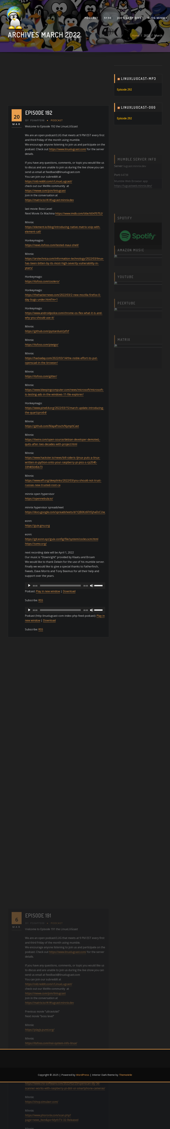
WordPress (82, 1074)
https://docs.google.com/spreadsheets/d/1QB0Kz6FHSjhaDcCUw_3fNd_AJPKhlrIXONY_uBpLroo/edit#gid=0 (91, 714)
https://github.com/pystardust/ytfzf (47, 533)
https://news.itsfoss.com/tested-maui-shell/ (52, 447)
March (158, 39)
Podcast (91, 17)
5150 (107, 17)
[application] (65, 787)
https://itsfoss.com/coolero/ (42, 483)
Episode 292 (124, 98)
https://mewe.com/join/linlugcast (45, 392)
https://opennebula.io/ (39, 700)
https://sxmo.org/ (36, 745)
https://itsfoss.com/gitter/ (41, 578)
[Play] (29, 787)
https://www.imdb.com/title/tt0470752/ (79, 415)
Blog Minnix (157, 17)
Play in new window (48, 793)
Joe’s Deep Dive (129, 17)
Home (135, 39)
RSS (40, 802)
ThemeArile (125, 1074)
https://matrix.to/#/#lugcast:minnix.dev (49, 402)
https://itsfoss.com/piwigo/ (41, 546)
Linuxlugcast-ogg (138, 116)
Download (69, 793)
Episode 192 (38, 314)
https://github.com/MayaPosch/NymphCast (52, 628)
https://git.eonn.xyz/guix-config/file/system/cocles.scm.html (61, 741)
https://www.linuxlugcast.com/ (67, 351)
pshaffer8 (35, 322)
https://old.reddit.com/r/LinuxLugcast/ (48, 383)
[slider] (60, 787)
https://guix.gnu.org (37, 727)
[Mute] (91, 787)
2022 (147, 39)
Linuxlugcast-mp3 (138, 87)
